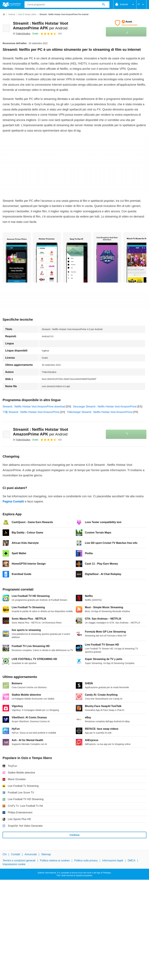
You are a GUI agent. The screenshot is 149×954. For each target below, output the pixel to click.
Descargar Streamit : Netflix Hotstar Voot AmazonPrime (105, 406)
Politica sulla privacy (86, 860)
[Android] (11, 14)
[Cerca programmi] (103, 4)
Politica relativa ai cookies (55, 860)
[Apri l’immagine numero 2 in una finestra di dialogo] (77, 257)
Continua (75, 835)
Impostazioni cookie (14, 864)
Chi (4, 854)
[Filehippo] (12, 4)
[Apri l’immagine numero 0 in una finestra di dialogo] (17, 257)
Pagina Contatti (13, 501)
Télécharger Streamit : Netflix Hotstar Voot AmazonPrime (100, 412)
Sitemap (46, 854)
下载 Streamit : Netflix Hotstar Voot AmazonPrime (31, 412)
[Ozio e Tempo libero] (27, 14)
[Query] (67, 4)
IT (141, 4)
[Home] (4, 14)
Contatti (15, 854)
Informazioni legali (112, 860)
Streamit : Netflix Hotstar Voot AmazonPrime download (34, 406)
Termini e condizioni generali (19, 860)
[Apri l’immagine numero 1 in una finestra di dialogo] (47, 257)
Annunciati (31, 854)
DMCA (131, 860)
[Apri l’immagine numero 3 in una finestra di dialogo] (107, 257)
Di (21, 33)
